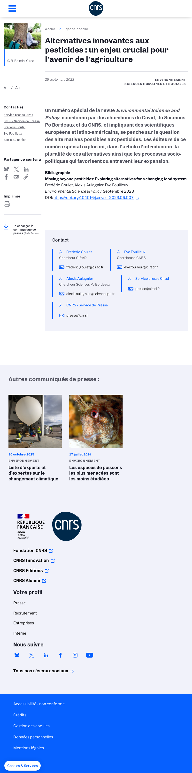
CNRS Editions (28, 570)
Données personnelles (33, 737)
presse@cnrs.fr (78, 315)
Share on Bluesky (6, 169)
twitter (31, 655)
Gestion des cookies (31, 726)
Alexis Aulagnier (15, 140)
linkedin (46, 655)
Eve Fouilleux (13, 133)
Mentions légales (28, 748)
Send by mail (16, 177)
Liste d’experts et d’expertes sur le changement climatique (35, 440)
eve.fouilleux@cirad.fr (141, 267)
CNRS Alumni (26, 580)
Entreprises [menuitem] (23, 623)
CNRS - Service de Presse (22, 121)
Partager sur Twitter (16, 169)
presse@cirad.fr (147, 289)
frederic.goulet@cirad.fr (84, 267)
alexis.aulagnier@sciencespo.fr (90, 294)
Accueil (51, 29)
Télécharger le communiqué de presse (25, 229)
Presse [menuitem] (19, 603)
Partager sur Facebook (6, 177)
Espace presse (75, 29)
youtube (89, 655)
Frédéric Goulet (14, 127)
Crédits (19, 715)
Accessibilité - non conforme (39, 704)
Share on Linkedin (26, 169)
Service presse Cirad (18, 115)
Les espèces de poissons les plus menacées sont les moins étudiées (96, 440)
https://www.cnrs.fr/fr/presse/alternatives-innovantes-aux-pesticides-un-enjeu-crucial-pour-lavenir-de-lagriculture (26, 177)
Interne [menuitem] (19, 633)
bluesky (17, 655)
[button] (22, 766)
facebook (60, 655)
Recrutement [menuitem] (25, 613)
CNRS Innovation (31, 560)
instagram (75, 655)
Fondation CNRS (30, 550)
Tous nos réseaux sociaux (32, 671)
